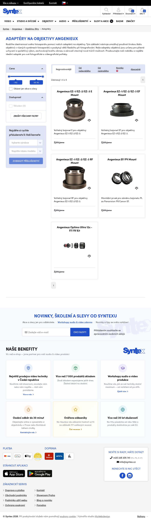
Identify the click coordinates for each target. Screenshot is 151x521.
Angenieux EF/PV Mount (122, 159)
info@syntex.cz (128, 462)
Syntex (6, 28)
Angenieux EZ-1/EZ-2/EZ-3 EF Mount (122, 93)
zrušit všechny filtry (26, 116)
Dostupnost (15, 97)
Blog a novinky (44, 500)
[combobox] (26, 142)
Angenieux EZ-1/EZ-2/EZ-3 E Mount (74, 93)
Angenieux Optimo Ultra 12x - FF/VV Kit (74, 228)
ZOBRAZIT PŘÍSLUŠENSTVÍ (26, 161)
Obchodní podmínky (16, 495)
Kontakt (53, 2)
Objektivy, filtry (32, 28)
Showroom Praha (46, 495)
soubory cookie (68, 516)
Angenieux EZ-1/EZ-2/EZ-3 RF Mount (74, 161)
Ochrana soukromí (15, 505)
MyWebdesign (102, 516)
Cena (12, 68)
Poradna (41, 505)
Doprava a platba (14, 490)
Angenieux (17, 28)
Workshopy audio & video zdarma (75, 322)
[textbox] (20, 143)
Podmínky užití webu (16, 500)
